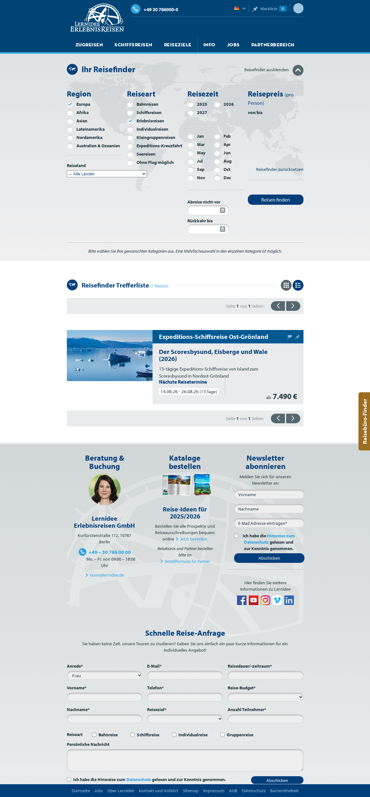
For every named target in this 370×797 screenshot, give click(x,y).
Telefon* (155, 688)
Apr (222, 144)
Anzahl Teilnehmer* (247, 709)
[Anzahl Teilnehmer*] (265, 718)
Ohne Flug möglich (150, 162)
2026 (224, 104)
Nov (196, 177)
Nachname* (78, 709)
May (196, 152)
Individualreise (193, 735)
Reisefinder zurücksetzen (279, 169)
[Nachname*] (105, 718)
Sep (195, 169)
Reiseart (75, 734)
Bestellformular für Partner (187, 561)
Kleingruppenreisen (151, 137)
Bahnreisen (142, 104)
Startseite (81, 790)
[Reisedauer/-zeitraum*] (265, 675)
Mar (196, 144)
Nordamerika (84, 137)
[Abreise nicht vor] (208, 210)
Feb (222, 136)
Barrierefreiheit (284, 790)
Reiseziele (172, 45)
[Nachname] (269, 508)
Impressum (213, 790)
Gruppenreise (240, 735)
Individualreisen (147, 129)
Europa (78, 104)
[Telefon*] (185, 697)
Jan (195, 136)
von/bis (255, 112)
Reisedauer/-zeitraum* (250, 666)
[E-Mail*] (269, 523)
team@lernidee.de (107, 575)
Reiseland (76, 165)
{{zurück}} (278, 306)
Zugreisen (88, 45)
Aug (223, 161)
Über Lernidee (120, 790)
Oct (222, 169)
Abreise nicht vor (203, 202)
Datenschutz (138, 779)
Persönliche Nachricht (88, 744)
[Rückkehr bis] (208, 229)
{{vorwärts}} (293, 306)
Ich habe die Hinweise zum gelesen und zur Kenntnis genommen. (149, 779)
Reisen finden (275, 199)
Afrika (78, 112)
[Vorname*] (105, 697)
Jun (222, 152)
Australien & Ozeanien (93, 145)
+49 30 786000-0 (154, 9)
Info (202, 45)
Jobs (225, 45)
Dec (222, 177)
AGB (233, 790)
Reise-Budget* (242, 688)
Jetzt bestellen (193, 539)
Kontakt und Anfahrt (158, 790)
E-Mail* (154, 666)
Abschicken (269, 558)
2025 (197, 104)
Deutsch (239, 8)
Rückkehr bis (200, 221)
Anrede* (75, 666)
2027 (197, 112)
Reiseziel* (156, 709)
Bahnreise (108, 735)
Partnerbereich (262, 45)
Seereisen (141, 154)
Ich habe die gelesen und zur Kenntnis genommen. (267, 542)
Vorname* (76, 688)
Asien (77, 121)
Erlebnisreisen (145, 121)
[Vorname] (269, 494)
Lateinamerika (86, 129)
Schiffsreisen (130, 45)
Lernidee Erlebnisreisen (97, 18)
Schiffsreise (148, 735)
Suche (298, 8)
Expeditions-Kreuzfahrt (154, 145)
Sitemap (191, 790)
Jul (195, 161)
